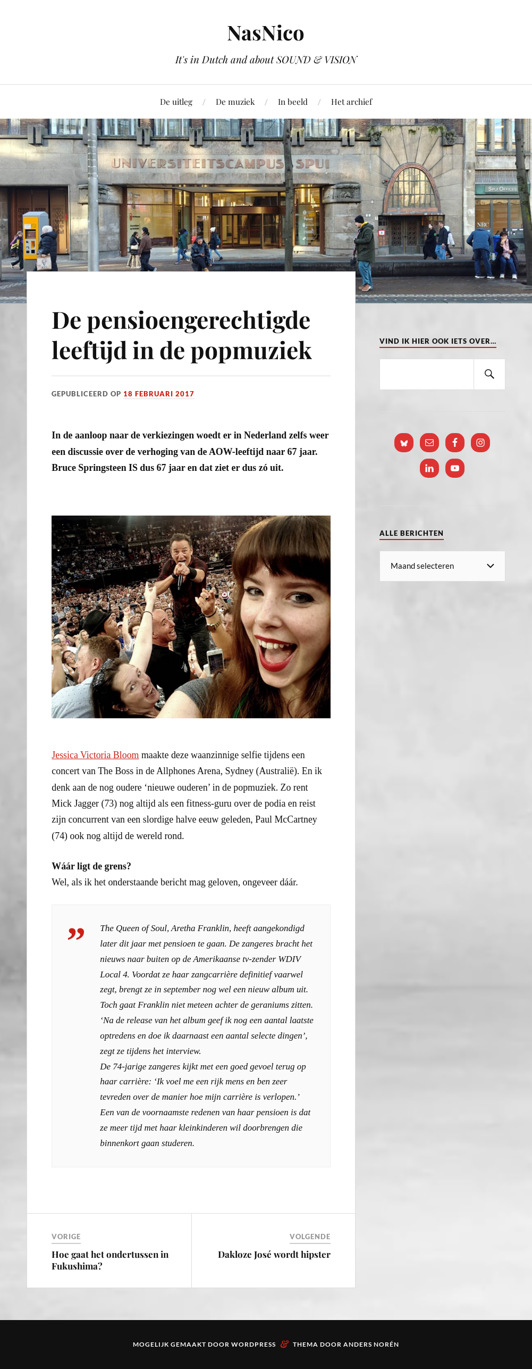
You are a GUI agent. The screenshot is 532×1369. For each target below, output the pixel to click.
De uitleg (176, 101)
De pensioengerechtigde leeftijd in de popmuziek (182, 334)
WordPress (253, 1344)
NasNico (266, 32)
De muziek (235, 101)
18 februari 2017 (159, 393)
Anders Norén (371, 1344)
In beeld (293, 101)
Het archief (351, 101)
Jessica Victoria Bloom (95, 755)
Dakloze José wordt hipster (274, 1254)
